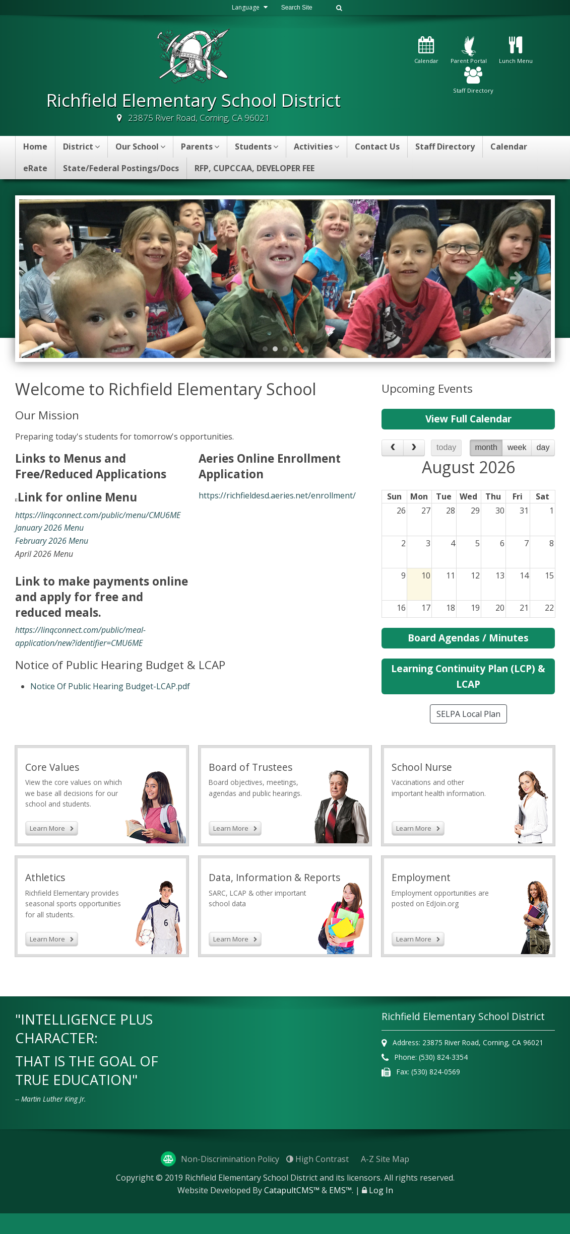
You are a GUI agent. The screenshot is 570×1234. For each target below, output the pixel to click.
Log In (381, 1210)
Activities (316, 146)
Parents (200, 146)
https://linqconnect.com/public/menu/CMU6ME (97, 515)
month (486, 447)
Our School (140, 146)
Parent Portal (469, 50)
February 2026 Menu (51, 540)
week (517, 447)
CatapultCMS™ (292, 1210)
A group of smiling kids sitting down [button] (278, 348)
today (446, 447)
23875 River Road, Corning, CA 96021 (199, 117)
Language (245, 7)
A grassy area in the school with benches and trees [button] (268, 348)
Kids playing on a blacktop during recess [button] (288, 348)
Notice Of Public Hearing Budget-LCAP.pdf (110, 686)
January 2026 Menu (49, 527)
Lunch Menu (516, 50)
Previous (53, 277)
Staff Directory (473, 81)
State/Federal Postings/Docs (121, 168)
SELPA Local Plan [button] (468, 713)
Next (516, 277)
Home (35, 146)
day (543, 447)
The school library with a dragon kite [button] (298, 348)
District (81, 146)
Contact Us (377, 146)
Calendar (426, 50)
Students (256, 146)
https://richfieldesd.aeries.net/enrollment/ (277, 495)
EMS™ (340, 1210)
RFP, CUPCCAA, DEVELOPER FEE (254, 168)
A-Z (385, 1179)
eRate (35, 168)
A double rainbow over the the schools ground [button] (308, 348)
